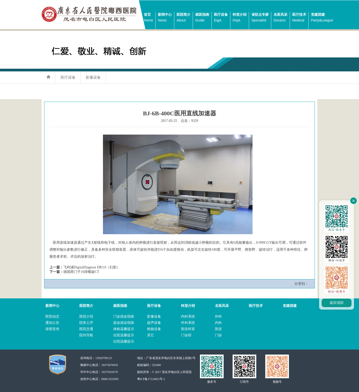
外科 (218, 316)
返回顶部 (337, 303)
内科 (218, 323)
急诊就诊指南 (123, 323)
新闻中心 (165, 18)
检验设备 (154, 329)
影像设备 (93, 77)
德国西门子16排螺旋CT (81, 272)
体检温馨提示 (123, 329)
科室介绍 (240, 18)
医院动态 (52, 316)
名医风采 (280, 18)
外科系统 (188, 323)
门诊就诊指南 (123, 316)
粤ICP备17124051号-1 (151, 379)
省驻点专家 (260, 18)
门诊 (218, 335)
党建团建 (322, 18)
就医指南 (202, 18)
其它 (150, 335)
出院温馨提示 (123, 341)
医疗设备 (221, 18)
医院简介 (183, 18)
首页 (148, 18)
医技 (218, 329)
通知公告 (52, 323)
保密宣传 (52, 329)
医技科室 (188, 329)
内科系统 (188, 316)
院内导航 (86, 335)
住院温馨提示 (123, 335)
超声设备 (154, 323)
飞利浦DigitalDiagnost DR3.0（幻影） (91, 267)
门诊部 (186, 335)
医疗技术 (299, 18)
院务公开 (86, 323)
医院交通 (86, 329)
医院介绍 (86, 316)
